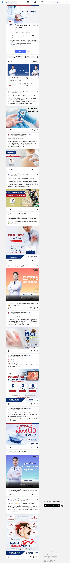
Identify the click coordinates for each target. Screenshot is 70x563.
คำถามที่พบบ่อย (54, 556)
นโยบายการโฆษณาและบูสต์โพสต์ (50, 557)
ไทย (52, 561)
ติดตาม (21, 51)
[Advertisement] (53, 529)
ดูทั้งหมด (35, 61)
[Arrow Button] (37, 76)
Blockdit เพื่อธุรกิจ (47, 561)
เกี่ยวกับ (45, 556)
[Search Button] (6, 2)
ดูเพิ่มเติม (17, 223)
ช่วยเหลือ (49, 556)
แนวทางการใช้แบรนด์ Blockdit (49, 560)
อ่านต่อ (30, 103)
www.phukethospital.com (15, 44)
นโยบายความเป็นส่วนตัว (48, 559)
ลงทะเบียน (65, 2)
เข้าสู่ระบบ (57, 2)
